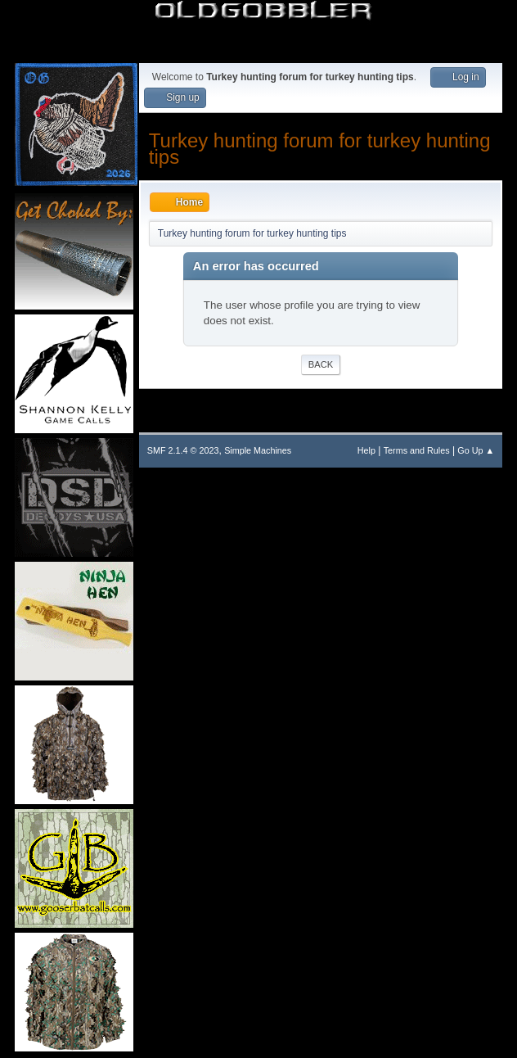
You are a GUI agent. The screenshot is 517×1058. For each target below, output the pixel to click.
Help (366, 450)
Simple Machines (257, 450)
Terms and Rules (417, 450)
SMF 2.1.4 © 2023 (183, 450)
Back (320, 364)
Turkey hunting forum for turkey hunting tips (320, 148)
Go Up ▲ (475, 450)
